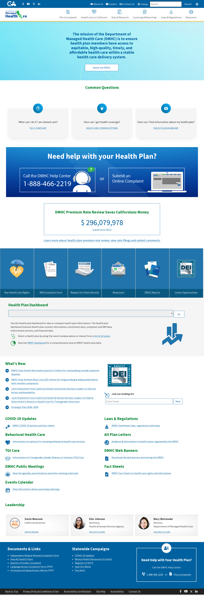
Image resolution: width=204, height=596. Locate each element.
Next (178, 395)
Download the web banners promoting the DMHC (138, 450)
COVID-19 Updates (84, 549)
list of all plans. (102, 329)
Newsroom (118, 286)
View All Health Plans (21, 552)
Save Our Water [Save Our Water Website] (83, 560)
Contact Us (127, 4)
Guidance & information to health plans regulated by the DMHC (145, 435)
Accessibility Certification (77, 585)
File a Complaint (38, 122)
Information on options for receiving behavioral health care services (49, 435)
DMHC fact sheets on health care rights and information (141, 466)
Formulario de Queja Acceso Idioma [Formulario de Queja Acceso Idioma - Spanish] (28, 563)
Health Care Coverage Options (102, 122)
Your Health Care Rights (17, 286)
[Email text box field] (139, 395)
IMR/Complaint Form (50, 286)
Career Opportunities (186, 286)
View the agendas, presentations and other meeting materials (45, 466)
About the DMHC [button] (102, 67)
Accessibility (117, 585)
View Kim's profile (97, 525)
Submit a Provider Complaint (25, 556)
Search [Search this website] (188, 4)
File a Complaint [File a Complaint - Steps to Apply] (182, 568)
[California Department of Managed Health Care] (16, 14)
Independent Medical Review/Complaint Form (34, 549)
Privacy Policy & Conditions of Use (41, 585)
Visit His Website (32, 525)
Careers (111, 4)
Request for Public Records (84, 286)
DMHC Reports (152, 286)
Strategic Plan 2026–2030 (24, 400)
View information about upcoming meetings (36, 482)
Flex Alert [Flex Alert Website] (80, 563)
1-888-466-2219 (155, 568)
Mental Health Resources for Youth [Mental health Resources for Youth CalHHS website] (93, 552)
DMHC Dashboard (36, 336)
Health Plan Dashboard (166, 122)
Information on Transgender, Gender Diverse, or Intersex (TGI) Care (48, 450)
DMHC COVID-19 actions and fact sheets (34, 419)
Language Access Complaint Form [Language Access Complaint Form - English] (28, 560)
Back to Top (11, 585)
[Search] (166, 4)
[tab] (142, 4)
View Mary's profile (162, 525)
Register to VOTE (84, 556)
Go (179, 307)
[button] (68, 15)
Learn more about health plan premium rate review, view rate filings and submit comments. (102, 234)
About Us (96, 4)
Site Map (100, 585)
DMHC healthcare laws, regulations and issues (136, 419)
